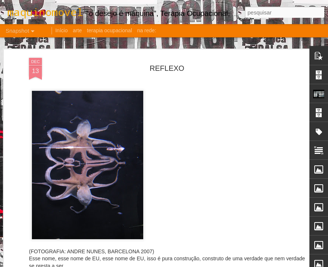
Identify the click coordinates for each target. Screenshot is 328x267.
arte (77, 30)
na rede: (146, 30)
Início (61, 30)
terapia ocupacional (109, 30)
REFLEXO (167, 67)
